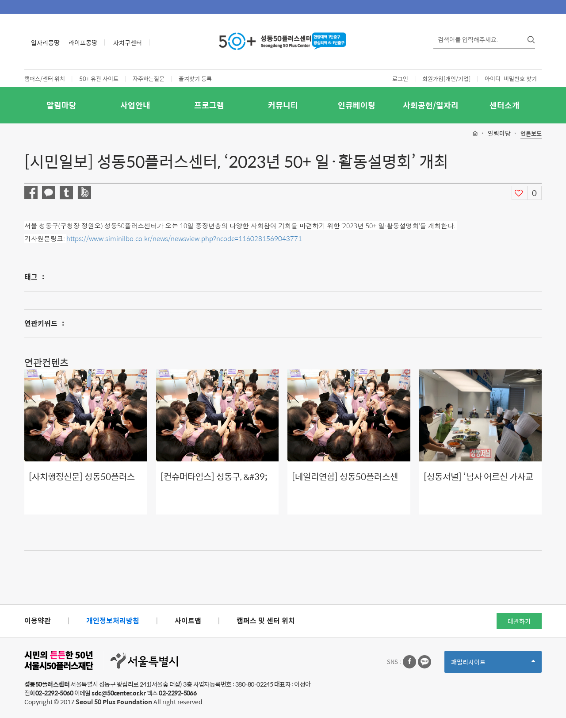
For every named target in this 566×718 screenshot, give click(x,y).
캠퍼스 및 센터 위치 (266, 620)
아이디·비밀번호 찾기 (511, 78)
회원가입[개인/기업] (446, 78)
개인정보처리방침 (112, 620)
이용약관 (37, 620)
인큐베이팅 (356, 105)
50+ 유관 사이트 (99, 78)
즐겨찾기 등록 (195, 78)
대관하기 (519, 621)
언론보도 (531, 134)
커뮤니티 (283, 105)
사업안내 (135, 105)
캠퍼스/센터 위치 (44, 78)
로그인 (400, 78)
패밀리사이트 (493, 665)
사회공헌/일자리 (431, 105)
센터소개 (505, 105)
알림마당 (61, 105)
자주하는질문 (148, 78)
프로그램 (209, 105)
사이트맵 (188, 620)
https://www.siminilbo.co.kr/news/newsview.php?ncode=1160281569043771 (184, 238)
